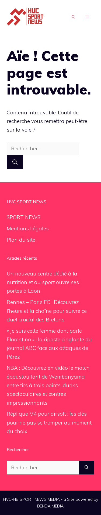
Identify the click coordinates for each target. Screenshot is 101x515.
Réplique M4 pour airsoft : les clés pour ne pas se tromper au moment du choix (49, 422)
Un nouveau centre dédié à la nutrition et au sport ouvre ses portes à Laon (43, 282)
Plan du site (21, 240)
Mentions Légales (28, 228)
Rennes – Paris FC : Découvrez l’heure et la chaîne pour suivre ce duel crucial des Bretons (47, 311)
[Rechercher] (15, 162)
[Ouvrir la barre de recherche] (73, 17)
